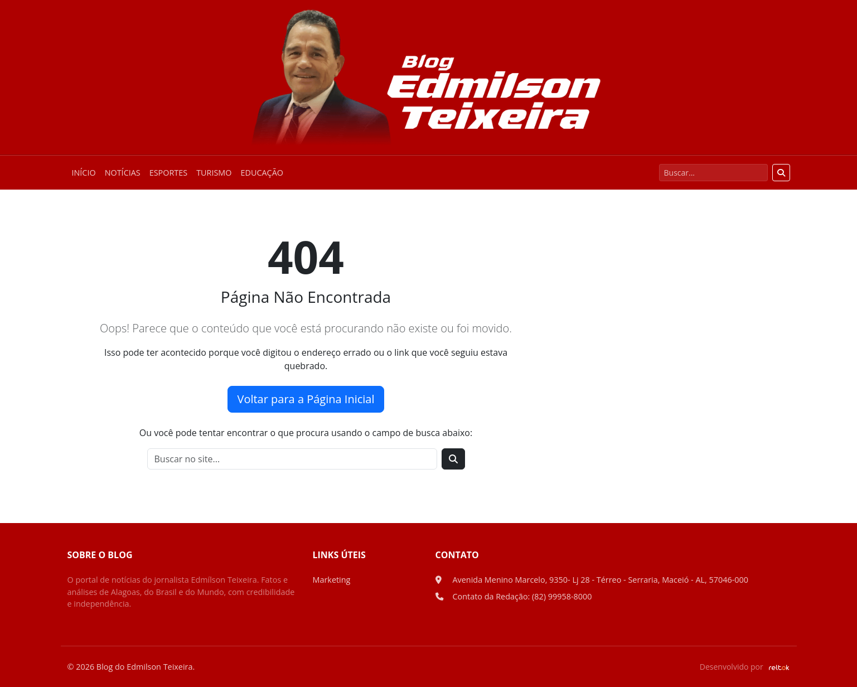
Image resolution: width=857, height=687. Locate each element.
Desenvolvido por (745, 666)
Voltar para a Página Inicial (305, 399)
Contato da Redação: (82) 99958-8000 (522, 596)
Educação (262, 172)
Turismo (213, 172)
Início (84, 172)
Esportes (168, 172)
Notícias (123, 172)
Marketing (332, 579)
